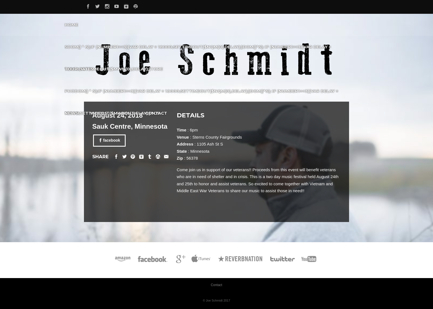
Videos (98, 113)
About (126, 113)
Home (71, 24)
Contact (156, 113)
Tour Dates (79, 69)
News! (72, 113)
